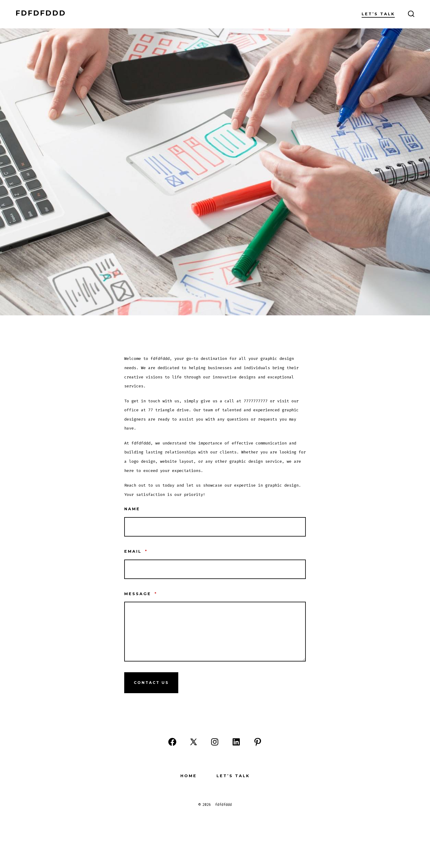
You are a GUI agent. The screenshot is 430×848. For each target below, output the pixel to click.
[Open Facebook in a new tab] (172, 741)
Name (132, 509)
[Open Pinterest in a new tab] (257, 741)
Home (188, 776)
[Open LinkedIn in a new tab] (236, 741)
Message (140, 594)
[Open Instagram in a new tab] (214, 741)
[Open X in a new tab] (193, 741)
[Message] (215, 631)
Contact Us (151, 682)
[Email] (215, 569)
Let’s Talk (378, 14)
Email (136, 551)
